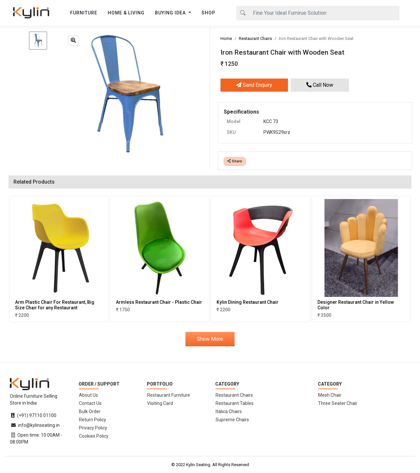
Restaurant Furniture (168, 395)
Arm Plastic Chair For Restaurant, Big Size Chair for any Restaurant (54, 305)
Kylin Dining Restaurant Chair (247, 302)
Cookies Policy (93, 436)
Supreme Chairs (232, 419)
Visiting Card (160, 403)
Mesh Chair (329, 395)
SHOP (208, 12)
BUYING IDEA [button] (171, 12)
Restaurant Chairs (255, 38)
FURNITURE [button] (83, 12)
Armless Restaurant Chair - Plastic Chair (159, 302)
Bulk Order (90, 411)
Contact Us (90, 403)
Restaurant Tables (235, 403)
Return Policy (92, 419)
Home (226, 38)
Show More (210, 339)
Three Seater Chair (337, 403)
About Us (88, 395)
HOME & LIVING (126, 12)
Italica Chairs (229, 411)
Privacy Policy (93, 427)
